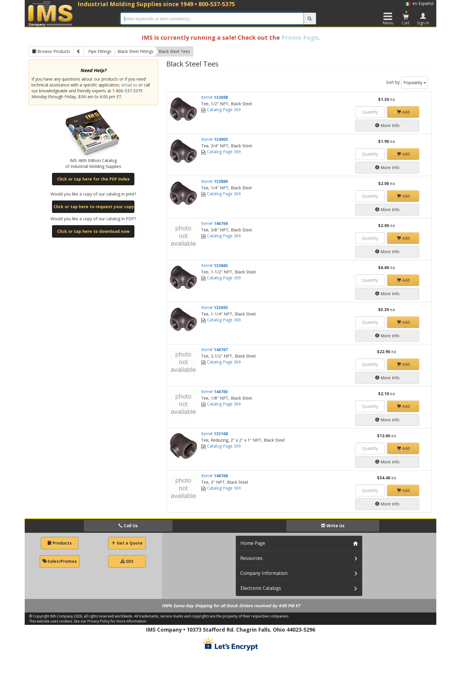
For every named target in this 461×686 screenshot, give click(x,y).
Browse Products (51, 51)
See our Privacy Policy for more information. (110, 621)
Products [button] (59, 543)
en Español (419, 3)
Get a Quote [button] (127, 543)
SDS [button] (127, 561)
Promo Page (299, 37)
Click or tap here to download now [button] (93, 231)
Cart (405, 18)
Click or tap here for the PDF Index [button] (93, 179)
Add (403, 112)
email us (129, 85)
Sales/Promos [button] (59, 561)
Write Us (333, 525)
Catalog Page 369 (221, 109)
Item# (214, 97)
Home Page (252, 543)
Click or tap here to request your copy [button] (94, 206)
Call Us (128, 525)
